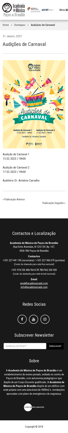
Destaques (19, 25)
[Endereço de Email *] (25, 346)
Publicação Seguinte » (53, 203)
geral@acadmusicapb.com (34, 283)
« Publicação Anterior (14, 199)
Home (6, 25)
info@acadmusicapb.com (34, 287)
